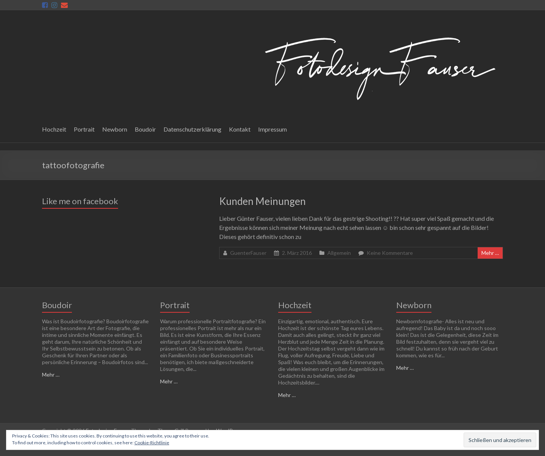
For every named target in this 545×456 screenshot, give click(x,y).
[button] (378, 67)
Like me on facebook (80, 201)
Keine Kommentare (390, 253)
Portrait (84, 129)
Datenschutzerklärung (192, 129)
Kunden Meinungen (262, 201)
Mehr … (490, 253)
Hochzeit (54, 129)
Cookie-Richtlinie (151, 442)
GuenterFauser (248, 253)
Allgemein (339, 253)
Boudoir (145, 129)
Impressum (272, 129)
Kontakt (240, 129)
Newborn (114, 129)
